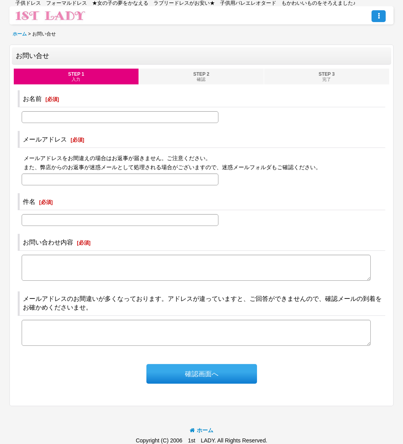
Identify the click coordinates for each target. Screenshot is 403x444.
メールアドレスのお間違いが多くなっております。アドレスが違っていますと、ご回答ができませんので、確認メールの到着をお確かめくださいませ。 (202, 303)
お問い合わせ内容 (48, 242)
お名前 (32, 98)
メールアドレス (45, 139)
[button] (379, 16)
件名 (29, 201)
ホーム (201, 430)
